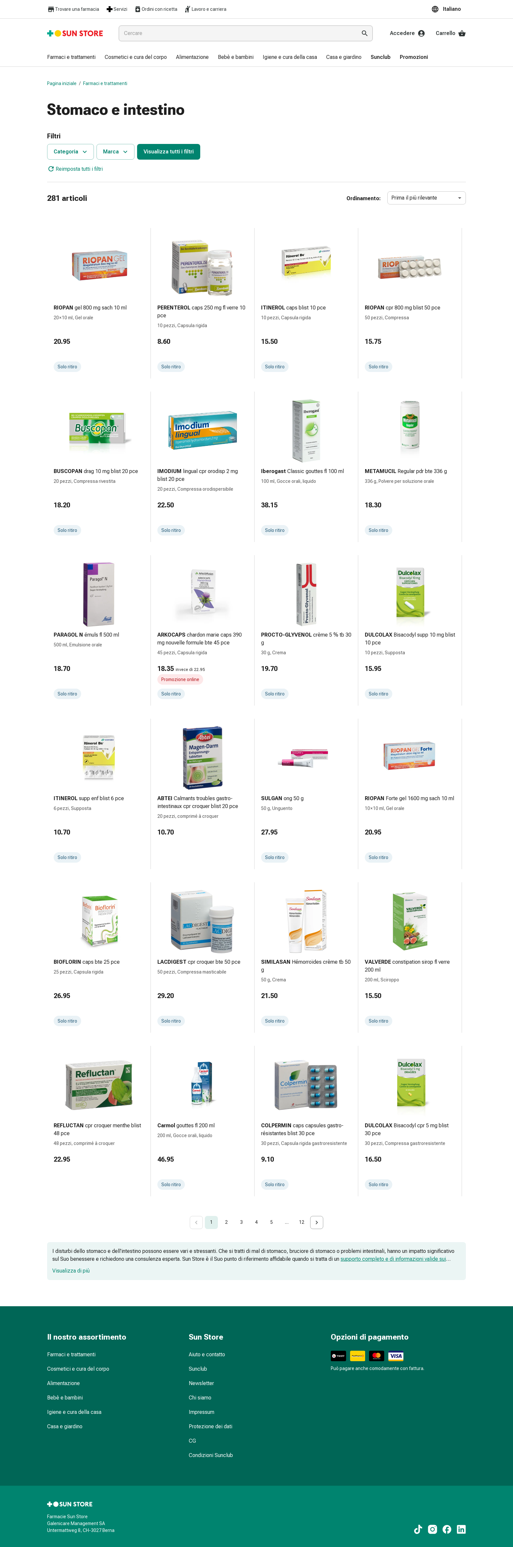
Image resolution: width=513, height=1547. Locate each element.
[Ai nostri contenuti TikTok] (418, 1529)
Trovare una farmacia (73, 9)
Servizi (116, 9)
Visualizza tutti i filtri (169, 152)
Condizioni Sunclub (211, 1455)
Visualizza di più (71, 1271)
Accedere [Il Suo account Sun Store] (407, 33)
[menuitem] (71, 57)
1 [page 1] (211, 1222)
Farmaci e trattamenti (105, 83)
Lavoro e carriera (205, 9)
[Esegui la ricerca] (365, 33)
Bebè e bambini (65, 1398)
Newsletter (201, 1383)
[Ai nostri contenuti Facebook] (446, 1529)
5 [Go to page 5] (271, 1222)
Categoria (71, 152)
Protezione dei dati (210, 1426)
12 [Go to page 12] (301, 1222)
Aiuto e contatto (207, 1354)
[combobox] (236, 33)
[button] (448, 9)
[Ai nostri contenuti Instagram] (432, 1529)
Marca (116, 152)
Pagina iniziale (62, 83)
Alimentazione (63, 1383)
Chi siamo (200, 1398)
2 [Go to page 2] (226, 1222)
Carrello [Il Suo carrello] (451, 33)
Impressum (201, 1412)
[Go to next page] (316, 1222)
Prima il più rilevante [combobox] (414, 198)
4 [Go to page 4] (256, 1222)
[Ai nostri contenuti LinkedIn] (461, 1529)
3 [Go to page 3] (241, 1222)
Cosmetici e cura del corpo (78, 1369)
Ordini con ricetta (155, 9)
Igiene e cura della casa (74, 1412)
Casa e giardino (64, 1426)
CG (192, 1441)
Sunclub (198, 1369)
